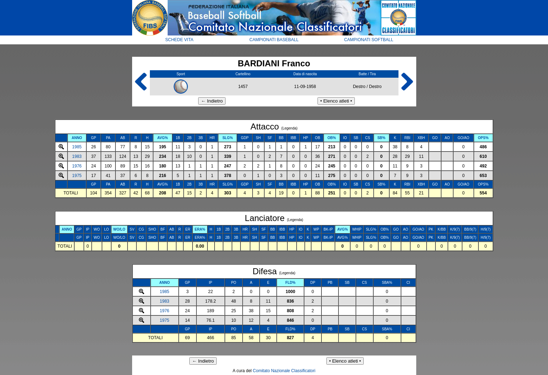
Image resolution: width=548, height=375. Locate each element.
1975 (77, 175)
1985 (77, 146)
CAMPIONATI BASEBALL (274, 39)
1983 (77, 156)
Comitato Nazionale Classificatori (284, 370)
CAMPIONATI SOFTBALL (368, 39)
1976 (77, 166)
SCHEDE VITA (179, 39)
